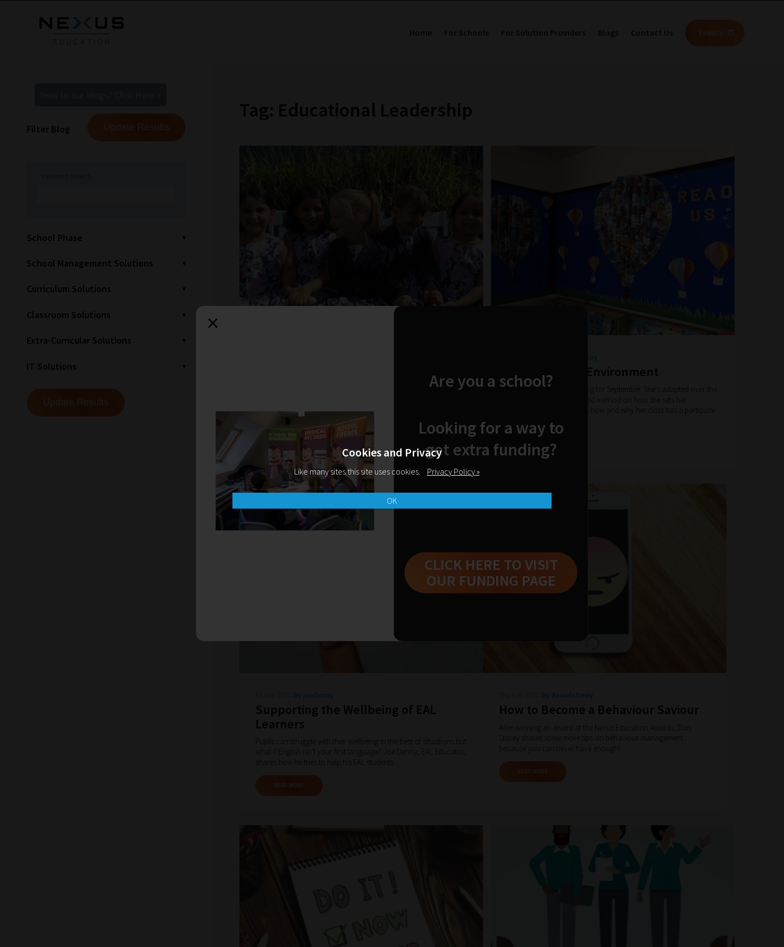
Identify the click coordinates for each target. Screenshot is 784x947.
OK (392, 500)
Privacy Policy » (453, 471)
